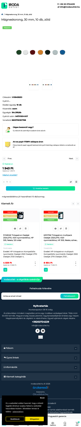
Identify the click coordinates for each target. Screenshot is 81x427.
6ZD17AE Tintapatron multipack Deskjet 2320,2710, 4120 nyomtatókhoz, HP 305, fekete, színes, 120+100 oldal (60, 238)
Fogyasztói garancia (56, 416)
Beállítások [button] (15, 419)
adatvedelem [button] (18, 411)
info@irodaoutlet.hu (68, 7)
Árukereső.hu (40, 392)
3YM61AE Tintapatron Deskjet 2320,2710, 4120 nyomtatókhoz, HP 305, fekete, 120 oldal (18, 237)
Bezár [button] (42, 398)
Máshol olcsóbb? (10, 175)
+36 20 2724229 (66, 4)
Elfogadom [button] (34, 419)
